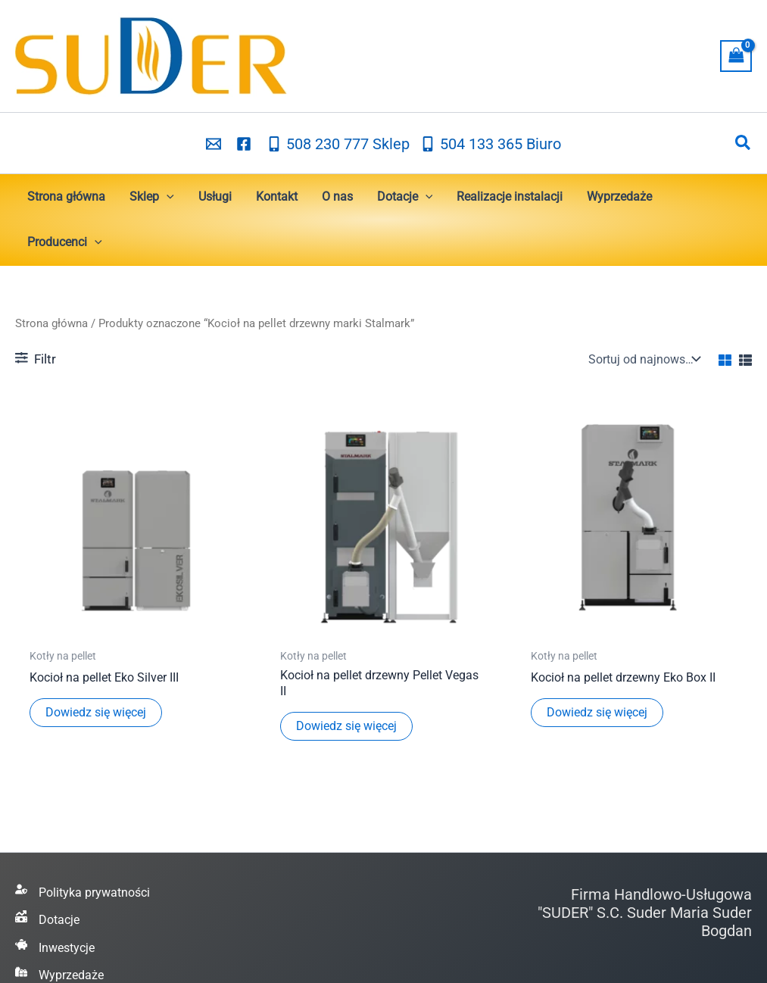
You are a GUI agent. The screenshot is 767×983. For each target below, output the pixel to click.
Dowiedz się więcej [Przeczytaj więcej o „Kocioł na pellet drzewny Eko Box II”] (597, 712)
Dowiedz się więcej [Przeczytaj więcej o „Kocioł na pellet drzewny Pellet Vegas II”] (346, 726)
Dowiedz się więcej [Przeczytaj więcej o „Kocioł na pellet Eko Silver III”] (95, 712)
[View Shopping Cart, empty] (736, 55)
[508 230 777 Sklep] (338, 144)
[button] (743, 143)
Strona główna (51, 323)
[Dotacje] (47, 920)
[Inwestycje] (55, 948)
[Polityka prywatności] (82, 893)
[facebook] (246, 144)
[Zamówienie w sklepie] (642, 359)
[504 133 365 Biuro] (490, 144)
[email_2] (215, 144)
